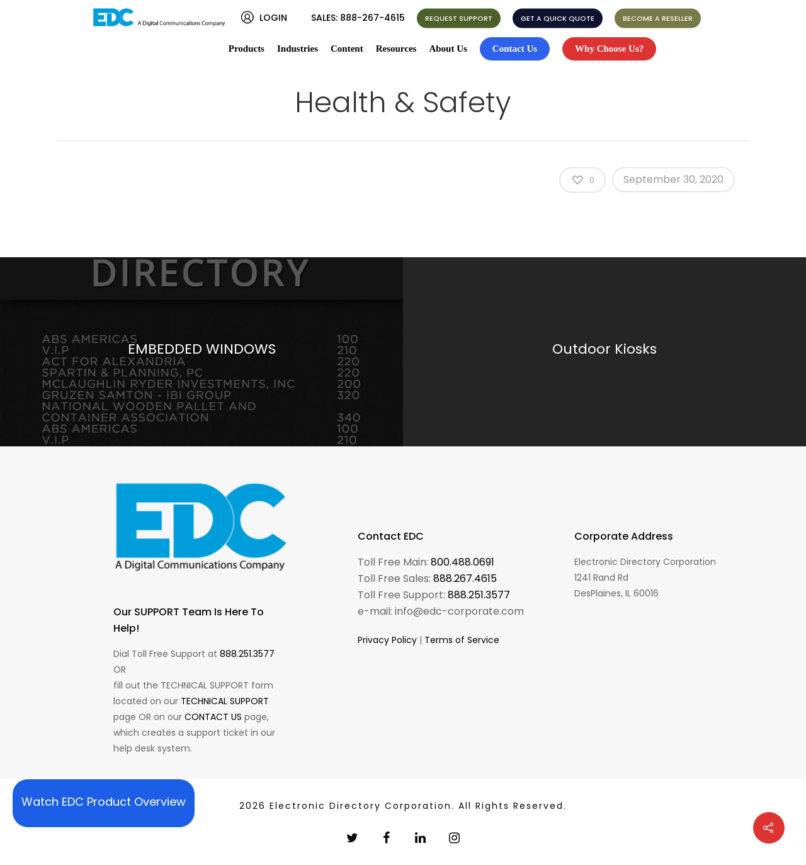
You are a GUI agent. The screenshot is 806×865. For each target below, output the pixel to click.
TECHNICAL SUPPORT (225, 701)
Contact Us (514, 49)
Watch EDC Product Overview (103, 802)
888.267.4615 (465, 578)
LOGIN (273, 17)
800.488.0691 (462, 562)
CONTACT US (213, 717)
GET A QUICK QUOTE (557, 18)
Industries (297, 49)
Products (246, 49)
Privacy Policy (387, 640)
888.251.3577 (247, 653)
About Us (448, 49)
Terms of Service (461, 640)
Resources (396, 49)
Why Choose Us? (609, 49)
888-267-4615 (372, 17)
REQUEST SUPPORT (458, 18)
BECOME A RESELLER (658, 18)
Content (347, 49)
